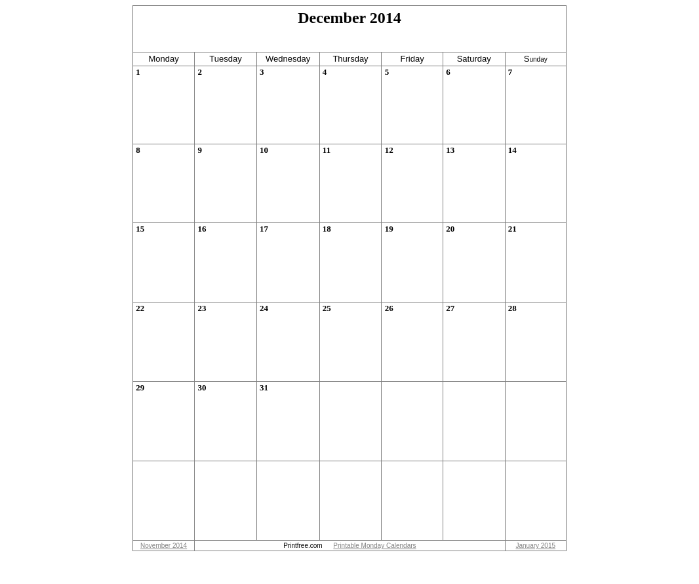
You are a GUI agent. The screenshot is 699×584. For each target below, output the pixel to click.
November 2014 (163, 545)
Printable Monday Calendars (374, 545)
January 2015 (535, 545)
